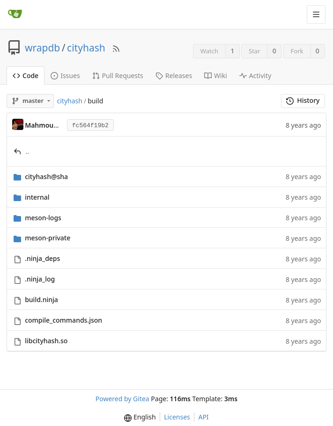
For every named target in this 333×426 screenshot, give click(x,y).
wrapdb (42, 47)
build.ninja (41, 299)
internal (37, 197)
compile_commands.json (63, 320)
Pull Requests (117, 75)
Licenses (177, 416)
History (302, 100)
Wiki (215, 75)
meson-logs (43, 217)
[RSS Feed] (116, 48)
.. (28, 151)
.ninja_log (40, 278)
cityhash (86, 47)
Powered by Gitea (122, 398)
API (203, 416)
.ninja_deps (42, 258)
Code (25, 75)
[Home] (15, 14)
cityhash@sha (46, 176)
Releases (173, 75)
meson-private (47, 237)
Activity (255, 75)
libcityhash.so (46, 340)
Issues (65, 75)
